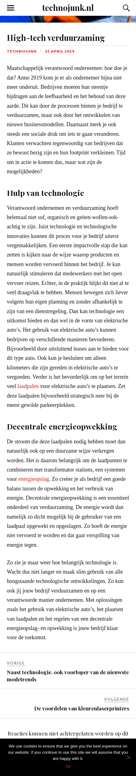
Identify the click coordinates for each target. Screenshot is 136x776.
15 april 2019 (60, 51)
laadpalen (28, 386)
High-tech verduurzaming (56, 37)
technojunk (22, 51)
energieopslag (33, 479)
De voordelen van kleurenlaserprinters (81, 708)
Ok (68, 766)
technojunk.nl (68, 7)
